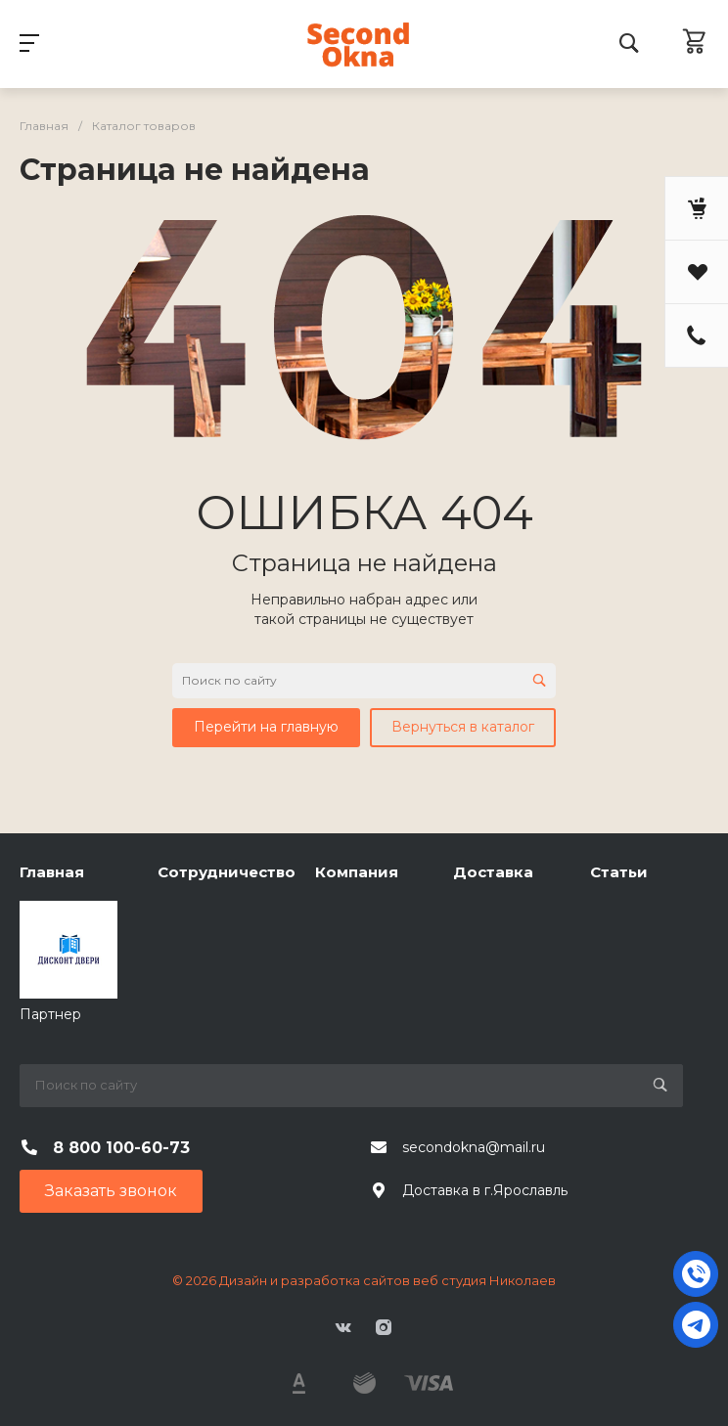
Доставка (493, 872)
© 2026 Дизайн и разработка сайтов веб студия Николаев (364, 1280)
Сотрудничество (227, 872)
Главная (52, 872)
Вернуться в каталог (462, 726)
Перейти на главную (266, 726)
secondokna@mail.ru (473, 1147)
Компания (356, 872)
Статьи (619, 872)
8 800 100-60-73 (121, 1147)
